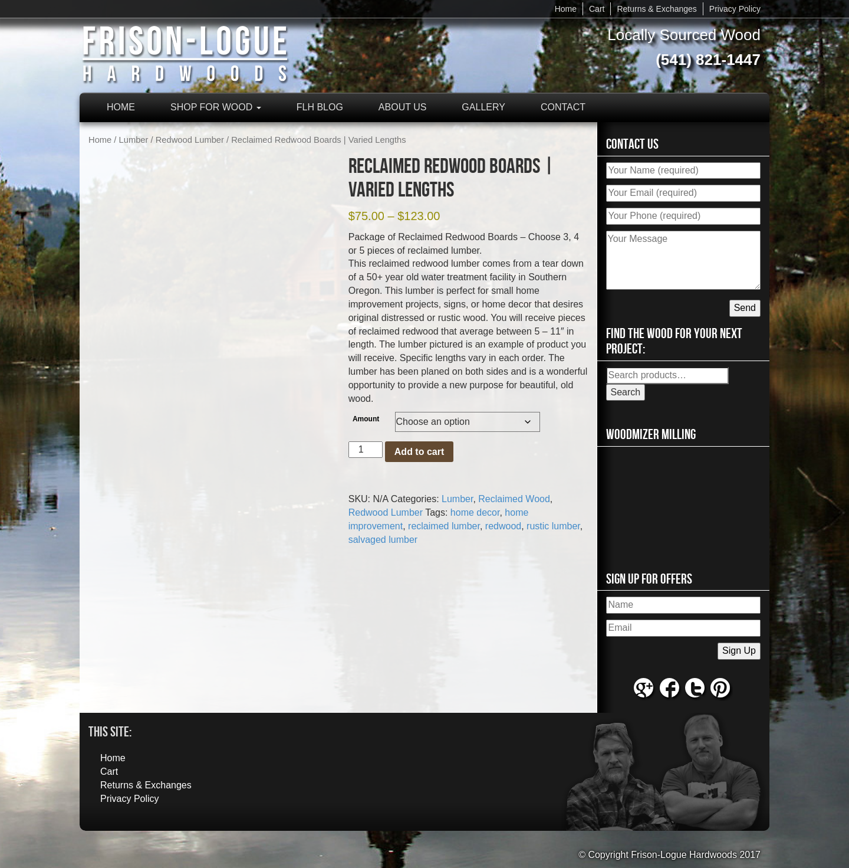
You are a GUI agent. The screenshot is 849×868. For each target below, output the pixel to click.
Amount (366, 419)
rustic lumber (553, 526)
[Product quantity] (365, 449)
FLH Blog (320, 107)
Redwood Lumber (190, 140)
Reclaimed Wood (514, 499)
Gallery (483, 107)
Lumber (134, 140)
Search (626, 392)
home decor (475, 512)
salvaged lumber (382, 540)
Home (566, 9)
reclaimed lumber (444, 526)
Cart (596, 9)
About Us (403, 107)
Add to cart (419, 452)
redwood (503, 526)
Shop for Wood (215, 107)
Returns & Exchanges (656, 9)
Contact (563, 107)
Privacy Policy (735, 9)
